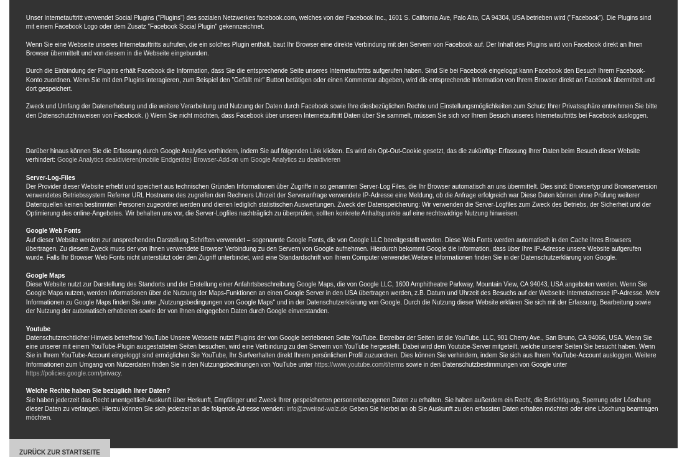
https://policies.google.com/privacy (73, 373)
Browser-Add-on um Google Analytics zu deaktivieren (267, 159)
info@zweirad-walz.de (316, 408)
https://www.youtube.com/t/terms (359, 364)
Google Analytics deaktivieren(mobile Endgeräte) (124, 159)
